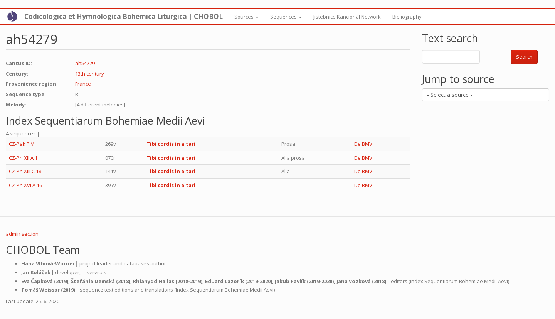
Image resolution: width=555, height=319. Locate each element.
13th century (89, 73)
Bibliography (407, 16)
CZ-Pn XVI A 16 (25, 185)
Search (524, 56)
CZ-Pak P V (21, 143)
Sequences (286, 16)
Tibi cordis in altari (170, 143)
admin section (22, 233)
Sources (246, 16)
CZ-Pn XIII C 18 (25, 171)
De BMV (363, 143)
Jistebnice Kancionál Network (347, 16)
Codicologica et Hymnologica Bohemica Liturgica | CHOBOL (123, 16)
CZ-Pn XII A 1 (23, 157)
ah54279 (85, 63)
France (83, 83)
